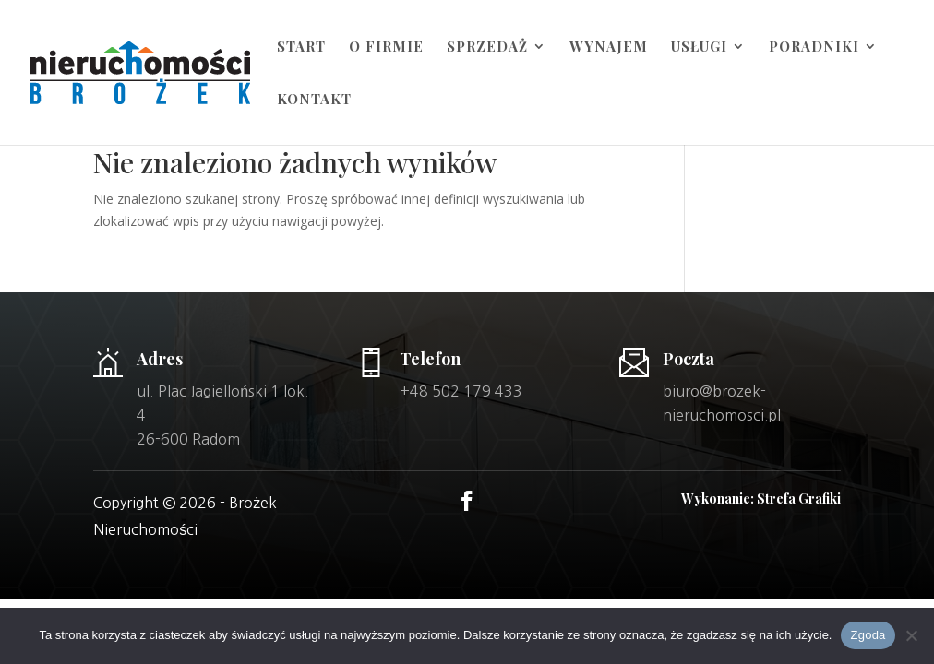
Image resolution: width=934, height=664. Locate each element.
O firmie (386, 47)
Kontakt (314, 100)
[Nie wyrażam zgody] (911, 635)
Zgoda (867, 635)
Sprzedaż (487, 47)
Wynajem (608, 47)
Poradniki (814, 47)
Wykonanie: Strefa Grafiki (761, 498)
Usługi (699, 47)
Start (301, 47)
